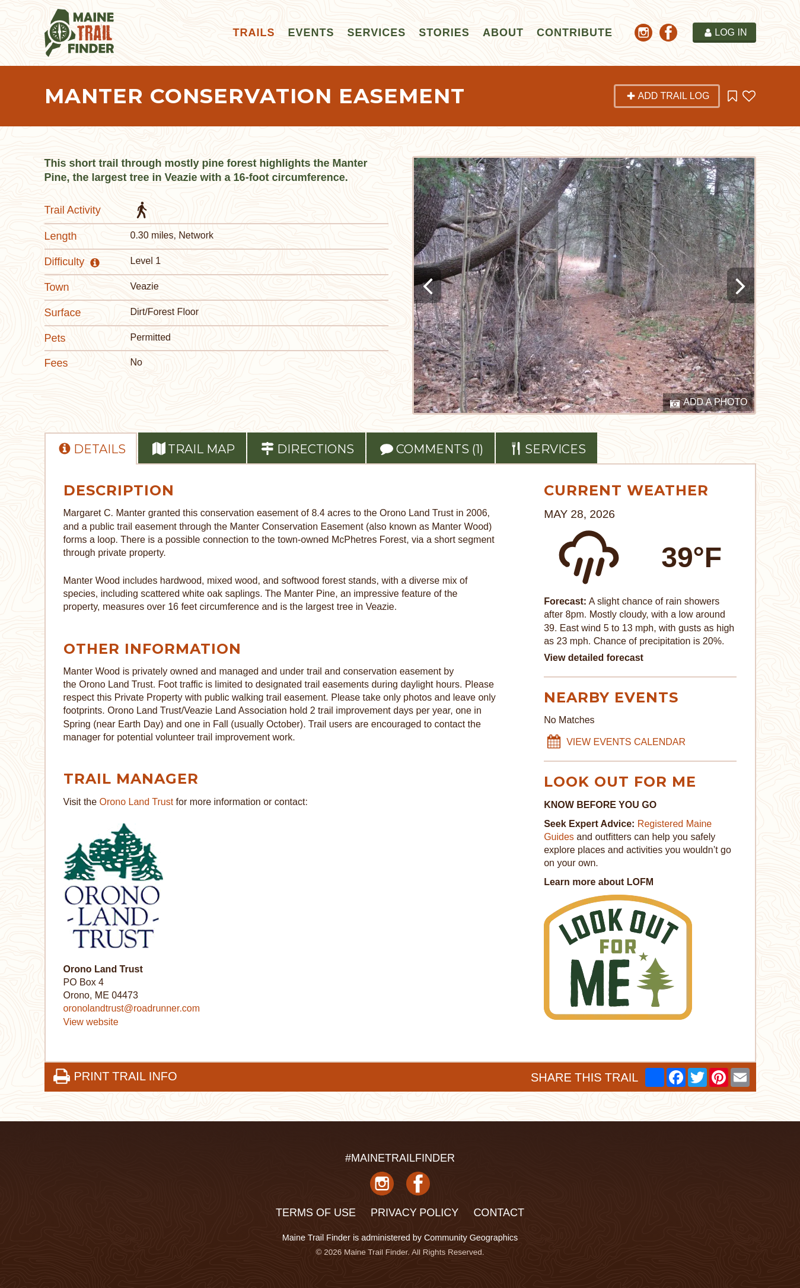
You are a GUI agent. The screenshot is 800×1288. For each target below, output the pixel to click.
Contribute (575, 33)
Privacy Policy (414, 1212)
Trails (253, 33)
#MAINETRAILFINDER (400, 1158)
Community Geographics (471, 1237)
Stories (444, 33)
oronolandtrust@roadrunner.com (131, 1008)
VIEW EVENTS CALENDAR (616, 742)
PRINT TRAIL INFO (115, 1076)
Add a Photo (709, 403)
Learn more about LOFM (599, 882)
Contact (498, 1212)
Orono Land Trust (137, 802)
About (503, 33)
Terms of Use (316, 1212)
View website (91, 1022)
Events (311, 33)
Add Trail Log (667, 96)
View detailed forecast (593, 658)
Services (376, 33)
